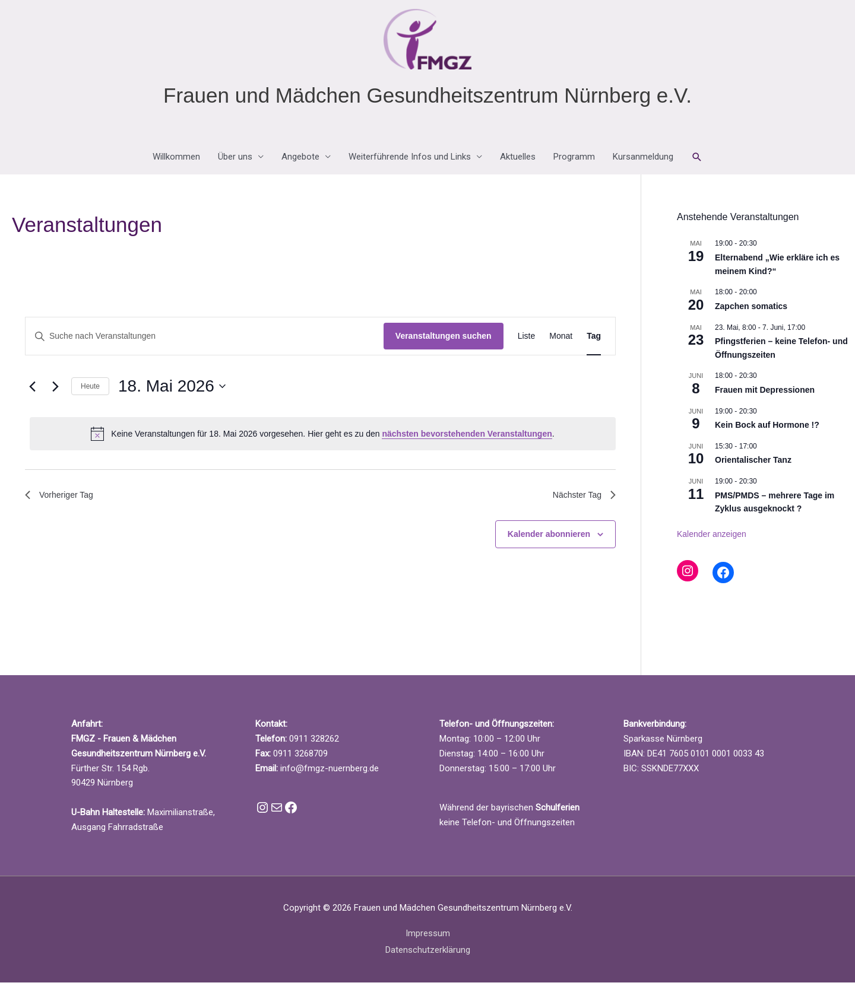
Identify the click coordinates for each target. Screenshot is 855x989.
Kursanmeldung (643, 163)
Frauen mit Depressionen (765, 396)
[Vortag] (32, 393)
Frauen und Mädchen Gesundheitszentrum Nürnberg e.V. (427, 101)
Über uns (235, 163)
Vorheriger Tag (63, 503)
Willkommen (176, 163)
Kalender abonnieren (549, 543)
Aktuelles (518, 163)
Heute (90, 393)
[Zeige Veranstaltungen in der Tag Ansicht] (594, 343)
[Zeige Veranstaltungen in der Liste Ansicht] (527, 343)
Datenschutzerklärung (427, 956)
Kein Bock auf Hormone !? (767, 431)
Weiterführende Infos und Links (410, 163)
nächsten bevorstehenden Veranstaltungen (467, 440)
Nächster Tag (581, 503)
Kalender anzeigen (711, 540)
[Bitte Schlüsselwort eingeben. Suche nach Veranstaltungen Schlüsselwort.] (205, 343)
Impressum (428, 939)
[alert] (323, 440)
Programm (574, 163)
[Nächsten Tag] (55, 393)
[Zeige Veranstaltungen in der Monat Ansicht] (560, 343)
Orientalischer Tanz (753, 466)
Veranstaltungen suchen (443, 343)
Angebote (300, 163)
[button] (697, 164)
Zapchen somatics (751, 312)
